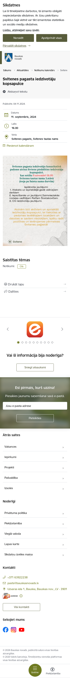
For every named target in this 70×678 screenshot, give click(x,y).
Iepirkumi (10, 457)
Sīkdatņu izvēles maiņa (18, 554)
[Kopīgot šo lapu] (35, 291)
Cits (22, 266)
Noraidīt (18, 38)
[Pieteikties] (35, 418)
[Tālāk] (62, 329)
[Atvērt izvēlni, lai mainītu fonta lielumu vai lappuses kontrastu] (52, 671)
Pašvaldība (11, 477)
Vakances (10, 446)
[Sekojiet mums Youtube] (21, 629)
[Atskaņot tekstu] (17, 91)
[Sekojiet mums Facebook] (5, 629)
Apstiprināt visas (51, 38)
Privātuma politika (15, 513)
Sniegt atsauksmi (35, 367)
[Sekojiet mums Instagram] (13, 629)
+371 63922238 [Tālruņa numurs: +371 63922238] (17, 577)
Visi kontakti (21, 607)
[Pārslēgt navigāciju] (35, 670)
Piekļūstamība (13, 523)
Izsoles (8, 488)
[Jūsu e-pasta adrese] (35, 406)
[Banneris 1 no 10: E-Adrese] (35, 329)
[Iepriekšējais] (8, 329)
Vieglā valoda (12, 533)
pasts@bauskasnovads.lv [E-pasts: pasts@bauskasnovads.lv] (23, 583)
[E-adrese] (10, 596)
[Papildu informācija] (21, 595)
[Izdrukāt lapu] (35, 284)
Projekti (9, 467)
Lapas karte (11, 544)
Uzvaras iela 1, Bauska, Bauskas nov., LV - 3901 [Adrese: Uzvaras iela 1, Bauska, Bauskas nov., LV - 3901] (37, 589)
